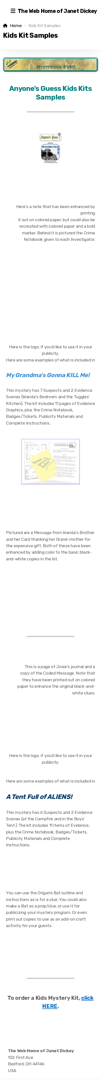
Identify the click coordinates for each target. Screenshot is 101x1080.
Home (16, 25)
